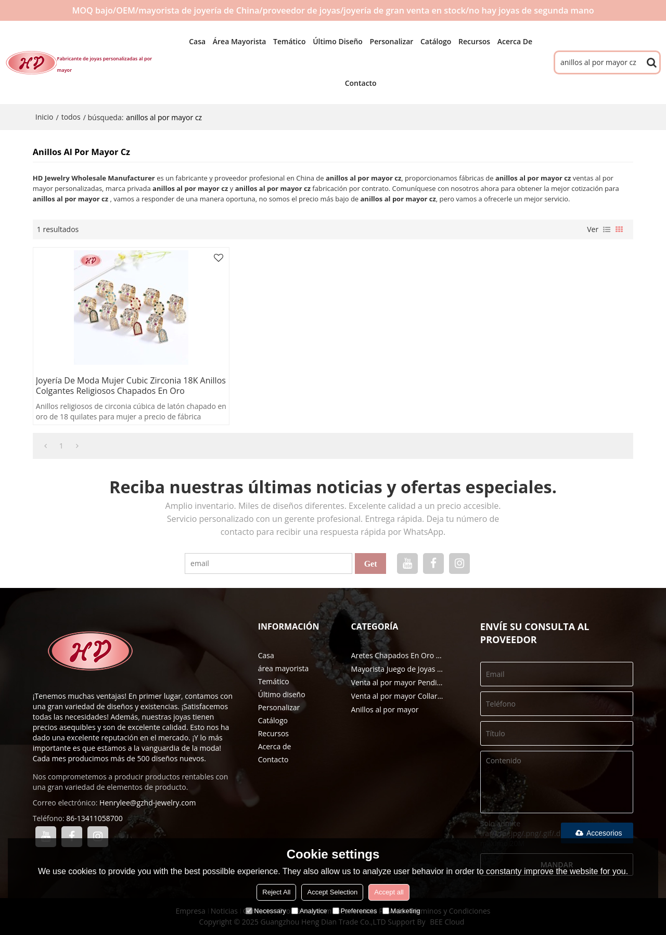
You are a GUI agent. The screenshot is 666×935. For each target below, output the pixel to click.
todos (71, 117)
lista (606, 229)
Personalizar (392, 41)
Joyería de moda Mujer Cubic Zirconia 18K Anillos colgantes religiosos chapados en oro (131, 385)
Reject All (276, 892)
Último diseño (338, 41)
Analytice (309, 911)
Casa (197, 41)
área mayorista (239, 41)
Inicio (44, 117)
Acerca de (514, 41)
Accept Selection (332, 892)
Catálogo (435, 41)
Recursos (474, 41)
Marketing (401, 911)
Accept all (388, 892)
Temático (289, 41)
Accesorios (597, 833)
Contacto (361, 83)
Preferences (354, 911)
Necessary (266, 911)
